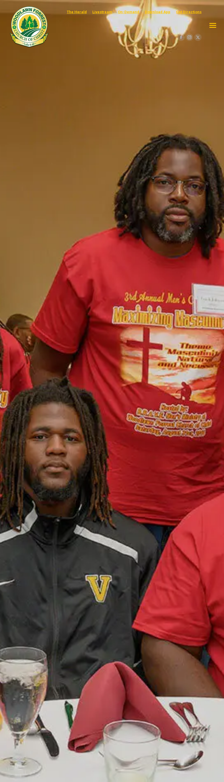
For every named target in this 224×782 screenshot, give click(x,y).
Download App (157, 12)
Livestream (102, 12)
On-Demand (128, 12)
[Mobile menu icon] (212, 25)
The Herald (77, 12)
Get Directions (189, 12)
